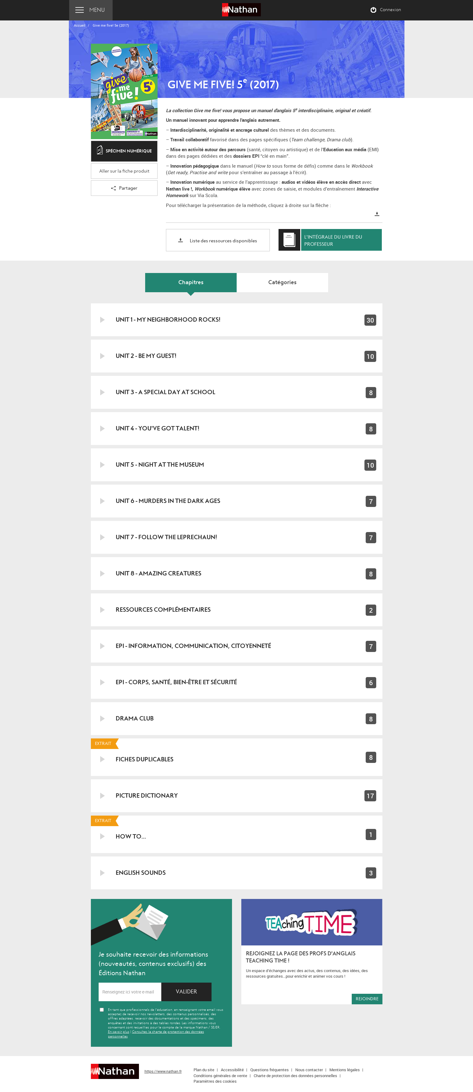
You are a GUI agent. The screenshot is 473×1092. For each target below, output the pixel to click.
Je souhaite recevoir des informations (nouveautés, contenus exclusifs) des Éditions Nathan (153, 964)
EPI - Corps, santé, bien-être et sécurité (176, 682)
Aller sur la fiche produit (124, 171)
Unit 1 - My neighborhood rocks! (168, 319)
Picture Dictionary (147, 795)
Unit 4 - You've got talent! (157, 428)
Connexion (390, 9)
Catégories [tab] (282, 282)
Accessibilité (232, 1069)
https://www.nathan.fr (163, 1071)
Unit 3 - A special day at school (165, 392)
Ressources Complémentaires (163, 609)
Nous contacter (309, 1069)
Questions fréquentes (269, 1069)
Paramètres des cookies (215, 1081)
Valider (186, 992)
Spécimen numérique (124, 151)
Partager (124, 189)
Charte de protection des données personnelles (295, 1075)
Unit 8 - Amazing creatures (158, 573)
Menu (97, 10)
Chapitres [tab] (190, 282)
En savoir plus (118, 1032)
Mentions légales (344, 1069)
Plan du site (204, 1069)
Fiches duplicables (144, 759)
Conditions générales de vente (220, 1075)
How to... (131, 836)
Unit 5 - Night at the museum (160, 464)
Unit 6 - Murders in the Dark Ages (168, 500)
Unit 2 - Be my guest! (146, 355)
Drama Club (135, 718)
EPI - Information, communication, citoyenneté (193, 645)
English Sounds (141, 872)
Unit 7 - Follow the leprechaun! (166, 537)
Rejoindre (367, 999)
